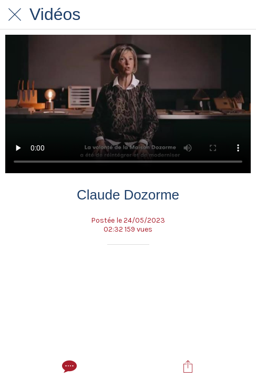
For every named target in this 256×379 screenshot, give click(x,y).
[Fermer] (14, 14)
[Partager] (187, 366)
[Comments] (68, 366)
